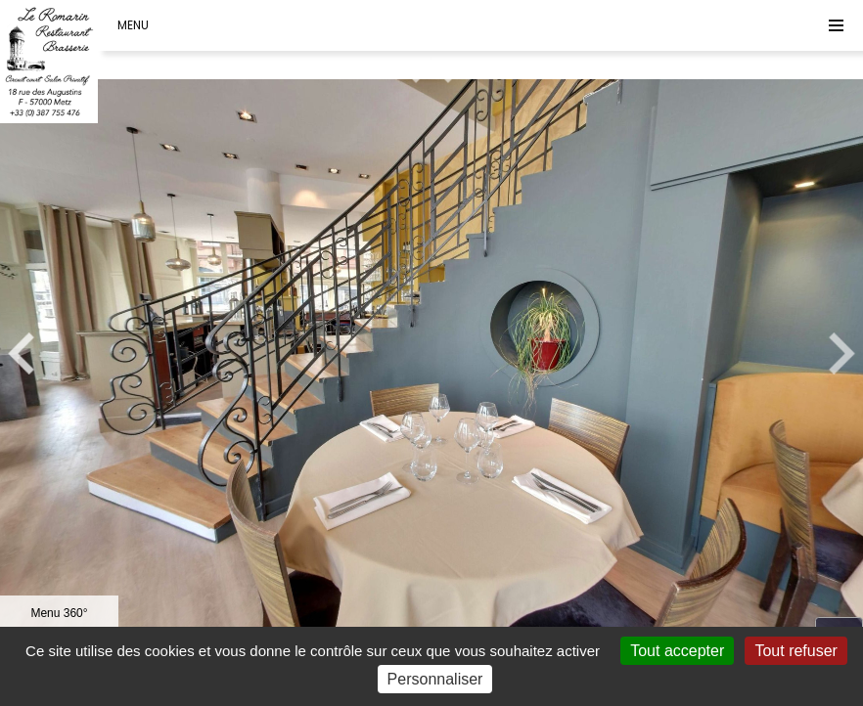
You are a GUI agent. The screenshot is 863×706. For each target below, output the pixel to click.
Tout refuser (795, 650)
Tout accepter (677, 650)
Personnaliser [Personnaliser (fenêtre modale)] (435, 679)
